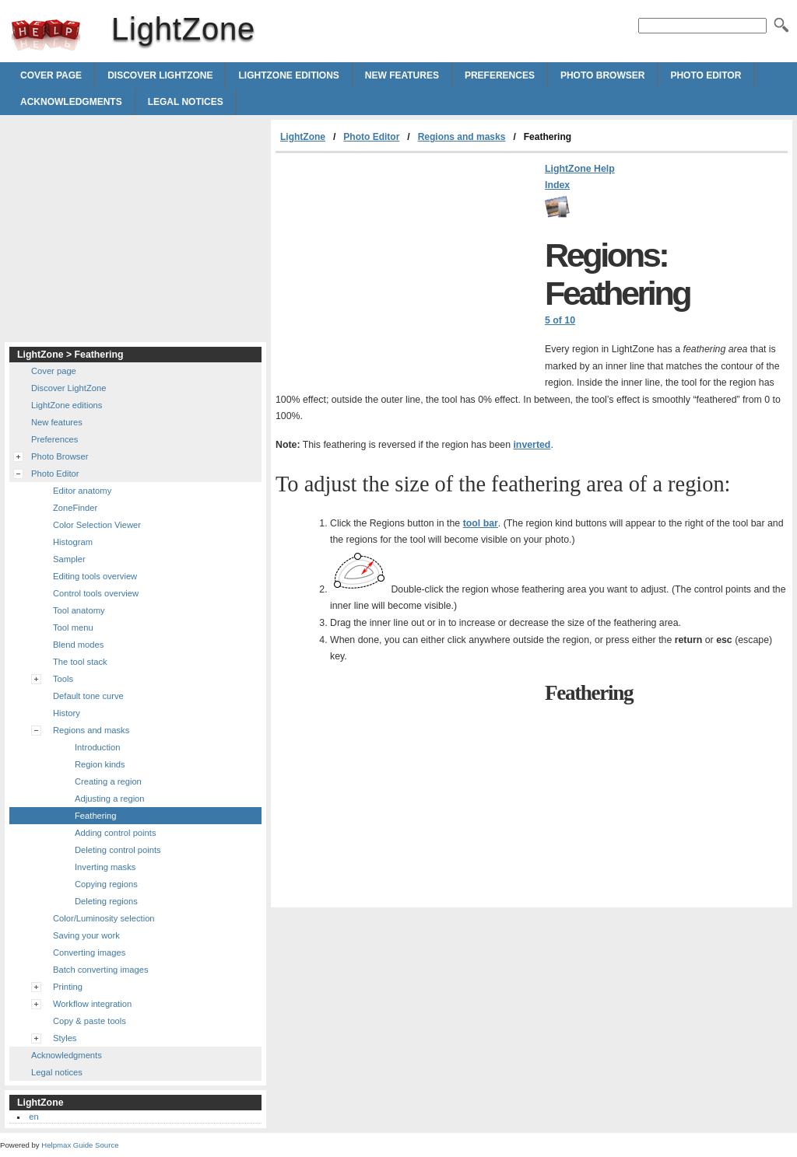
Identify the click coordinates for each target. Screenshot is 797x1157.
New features (402, 75)
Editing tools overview (95, 576)
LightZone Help (580, 168)
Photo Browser (602, 75)
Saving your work (86, 935)
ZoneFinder (75, 507)
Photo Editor (705, 75)
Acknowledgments (71, 101)
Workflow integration (92, 1003)
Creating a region (108, 781)
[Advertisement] (406, 270)
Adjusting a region (110, 798)
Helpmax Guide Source (79, 1145)
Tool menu (73, 627)
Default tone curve (88, 696)
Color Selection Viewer (97, 525)
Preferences (500, 75)
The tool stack (80, 661)
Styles (64, 1038)
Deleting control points (118, 850)
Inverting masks (105, 867)
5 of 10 (560, 320)
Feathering (96, 815)
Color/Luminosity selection (104, 918)
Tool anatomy (79, 610)
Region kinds (100, 764)
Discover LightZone (159, 75)
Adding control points (115, 832)
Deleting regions (106, 901)
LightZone (46, 35)
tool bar (480, 523)
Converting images (89, 952)
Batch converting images (101, 969)
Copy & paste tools (89, 1021)
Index (557, 185)
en (33, 1116)
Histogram (73, 542)
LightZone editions (288, 75)
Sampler (69, 559)
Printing (68, 986)
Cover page (51, 75)
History (66, 713)
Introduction (97, 747)
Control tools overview (96, 593)
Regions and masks (462, 136)
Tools (63, 678)
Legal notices (185, 101)
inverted (531, 444)
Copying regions (106, 884)
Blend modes (78, 644)
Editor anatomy (82, 490)
